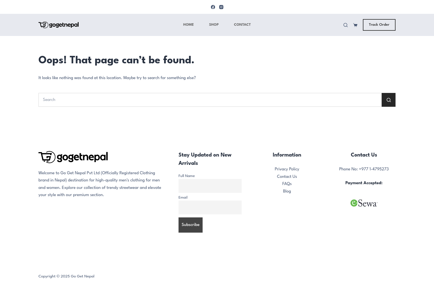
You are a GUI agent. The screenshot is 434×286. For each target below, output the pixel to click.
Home (188, 25)
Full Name (187, 176)
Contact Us (287, 177)
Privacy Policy (287, 169)
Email (183, 197)
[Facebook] (213, 7)
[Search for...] (210, 100)
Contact (242, 25)
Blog (287, 191)
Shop (214, 25)
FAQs (287, 184)
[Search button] (389, 100)
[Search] (345, 25)
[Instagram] (221, 7)
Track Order (379, 25)
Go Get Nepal (82, 276)
